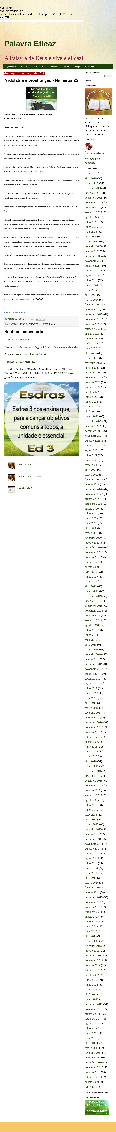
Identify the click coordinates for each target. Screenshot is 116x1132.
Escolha (54, 67)
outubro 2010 (92, 1072)
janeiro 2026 (92, 192)
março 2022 (91, 416)
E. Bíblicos (89, 67)
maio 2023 (91, 348)
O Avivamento (24, 464)
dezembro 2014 (94, 838)
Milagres (77, 67)
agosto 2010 (92, 1081)
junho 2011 (91, 1033)
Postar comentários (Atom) (30, 354)
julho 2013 (91, 921)
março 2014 (91, 882)
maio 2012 (91, 989)
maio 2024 (91, 289)
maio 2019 (91, 581)
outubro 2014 (92, 848)
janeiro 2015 (92, 834)
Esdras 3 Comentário (19, 362)
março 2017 (91, 707)
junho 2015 (91, 809)
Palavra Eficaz (30, 43)
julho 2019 (91, 571)
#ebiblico (12, 312)
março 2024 (91, 299)
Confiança (66, 67)
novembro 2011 (94, 1008)
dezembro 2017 (94, 664)
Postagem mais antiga (66, 347)
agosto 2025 (92, 217)
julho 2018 (91, 630)
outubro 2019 (92, 557)
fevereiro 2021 (93, 479)
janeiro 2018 (92, 659)
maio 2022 (91, 406)
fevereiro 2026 (93, 187)
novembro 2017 (94, 668)
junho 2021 (91, 460)
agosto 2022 (92, 391)
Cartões (33, 67)
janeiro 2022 (92, 426)
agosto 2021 (92, 450)
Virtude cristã (24, 488)
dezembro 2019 (94, 547)
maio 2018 (91, 639)
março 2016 (91, 766)
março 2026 (91, 183)
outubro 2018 (92, 615)
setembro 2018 (93, 620)
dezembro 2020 (94, 489)
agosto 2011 (92, 1023)
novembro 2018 (94, 610)
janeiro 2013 (92, 950)
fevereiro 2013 (93, 945)
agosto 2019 (92, 566)
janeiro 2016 (92, 775)
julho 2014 (91, 863)
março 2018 (91, 649)
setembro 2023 (93, 328)
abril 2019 (91, 586)
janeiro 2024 (92, 309)
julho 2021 (91, 455)
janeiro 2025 (92, 251)
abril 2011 (90, 1042)
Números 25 (35, 323)
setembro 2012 (93, 970)
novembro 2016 (94, 727)
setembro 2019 (93, 562)
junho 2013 (91, 926)
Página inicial (10, 67)
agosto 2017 (92, 683)
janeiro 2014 (92, 892)
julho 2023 (91, 338)
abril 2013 (91, 936)
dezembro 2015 (94, 780)
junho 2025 (91, 226)
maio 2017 (91, 698)
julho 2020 (91, 513)
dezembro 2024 (94, 255)
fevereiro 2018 (93, 654)
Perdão (44, 67)
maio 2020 (91, 523)
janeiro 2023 (92, 367)
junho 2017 (91, 693)
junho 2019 (91, 576)
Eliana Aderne (95, 153)
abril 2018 (91, 644)
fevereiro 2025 (93, 246)
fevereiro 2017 (93, 712)
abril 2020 (91, 528)
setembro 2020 (93, 503)
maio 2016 (91, 756)
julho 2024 (91, 280)
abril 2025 (91, 236)
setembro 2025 (93, 212)
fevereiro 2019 (93, 596)
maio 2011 (91, 1038)
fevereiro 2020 (93, 537)
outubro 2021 (92, 440)
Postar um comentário (19, 338)
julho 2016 (91, 746)
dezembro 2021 (94, 430)
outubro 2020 (92, 498)
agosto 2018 (92, 625)
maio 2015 (91, 814)
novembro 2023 (94, 319)
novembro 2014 (94, 843)
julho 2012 (91, 979)
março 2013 (91, 940)
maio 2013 (91, 931)
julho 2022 (91, 396)
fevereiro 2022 (93, 421)
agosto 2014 (92, 858)
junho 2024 (91, 285)
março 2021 (91, 474)
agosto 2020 (92, 508)
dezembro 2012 (94, 955)
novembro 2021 (94, 435)
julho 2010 (91, 1086)
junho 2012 (91, 984)
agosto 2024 (92, 275)
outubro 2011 (92, 1013)
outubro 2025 (92, 207)
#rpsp (6, 312)
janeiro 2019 (92, 600)
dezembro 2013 (94, 897)
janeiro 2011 (92, 1057)
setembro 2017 (93, 678)
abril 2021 (91, 469)
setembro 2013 (93, 911)
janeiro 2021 (92, 484)
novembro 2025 (94, 202)
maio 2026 (91, 173)
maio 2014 (91, 872)
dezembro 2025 (94, 197)
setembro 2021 (93, 445)
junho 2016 (91, 751)
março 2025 (91, 241)
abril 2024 (91, 294)
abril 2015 (91, 819)
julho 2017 (91, 688)
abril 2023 (91, 353)
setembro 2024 (93, 270)
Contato (23, 67)
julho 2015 (91, 804)
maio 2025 (91, 231)
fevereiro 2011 (93, 1052)
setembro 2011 (93, 1018)
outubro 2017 (92, 673)
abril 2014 (91, 877)
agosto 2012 (92, 974)
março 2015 (91, 824)
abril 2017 (91, 702)
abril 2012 (91, 994)
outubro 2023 (92, 323)
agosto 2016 (92, 741)
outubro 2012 (92, 965)
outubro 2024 (92, 265)
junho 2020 (91, 518)
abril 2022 (91, 411)
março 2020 (91, 532)
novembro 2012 (94, 960)
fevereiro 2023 (93, 362)
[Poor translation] (7, 17)
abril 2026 (91, 178)
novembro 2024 (94, 260)
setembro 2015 (93, 795)
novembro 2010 (94, 1067)
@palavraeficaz (9, 308)
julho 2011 (91, 1028)
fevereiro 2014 (93, 887)
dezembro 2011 (94, 1004)
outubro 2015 (92, 790)
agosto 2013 (92, 916)
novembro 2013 (94, 902)
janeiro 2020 (92, 542)
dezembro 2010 (94, 1062)
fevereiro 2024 (93, 304)
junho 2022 (91, 401)
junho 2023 (91, 343)
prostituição (49, 323)
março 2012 (91, 999)
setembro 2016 (93, 736)
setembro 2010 (93, 1076)
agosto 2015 (92, 800)
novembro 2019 (94, 552)
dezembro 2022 (94, 372)
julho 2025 (91, 221)
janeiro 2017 (92, 717)
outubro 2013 (92, 906)
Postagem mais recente (18, 347)
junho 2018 (91, 634)
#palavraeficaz (20, 312)
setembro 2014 (93, 853)
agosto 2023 (92, 333)
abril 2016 (91, 761)
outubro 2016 (92, 732)
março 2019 (91, 591)
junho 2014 (91, 868)
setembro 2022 (93, 387)
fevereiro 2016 (93, 770)
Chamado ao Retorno (28, 476)
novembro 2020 (94, 494)
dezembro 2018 (94, 605)
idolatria (23, 323)
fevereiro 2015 (93, 829)
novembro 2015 (94, 785)
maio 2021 (91, 464)
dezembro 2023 (94, 314)
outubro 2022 (92, 382)
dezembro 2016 (94, 722)
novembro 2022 (94, 377)
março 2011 (91, 1047)
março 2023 (91, 357)
